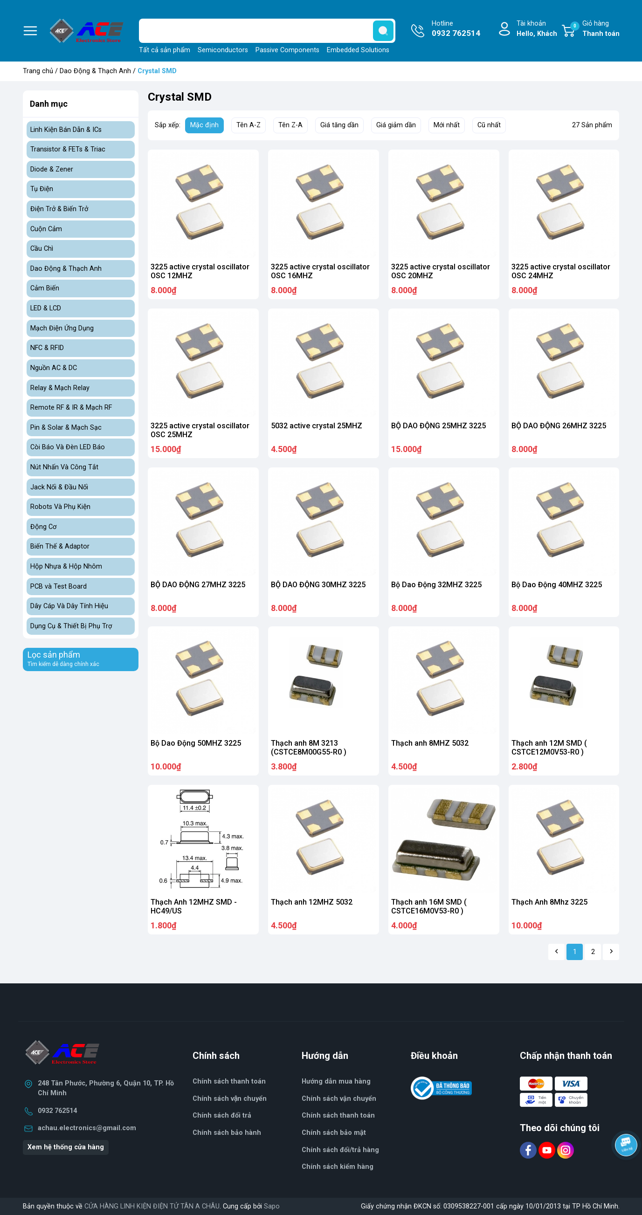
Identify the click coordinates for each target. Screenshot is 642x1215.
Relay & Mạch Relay (60, 388)
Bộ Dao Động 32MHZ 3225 (436, 584)
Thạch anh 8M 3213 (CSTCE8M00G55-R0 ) (308, 747)
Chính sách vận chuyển (339, 1099)
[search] (383, 31)
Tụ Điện (41, 189)
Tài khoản (537, 29)
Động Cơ (43, 527)
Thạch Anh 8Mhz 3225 (549, 902)
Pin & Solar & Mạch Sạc (66, 428)
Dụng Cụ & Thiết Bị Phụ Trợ (71, 626)
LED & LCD (45, 308)
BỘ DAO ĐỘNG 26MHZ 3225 (558, 425)
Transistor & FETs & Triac (67, 149)
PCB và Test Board (58, 586)
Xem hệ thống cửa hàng (66, 1147)
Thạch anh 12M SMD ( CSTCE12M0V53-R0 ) (549, 747)
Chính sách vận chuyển (230, 1099)
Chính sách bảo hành (227, 1133)
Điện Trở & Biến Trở (59, 209)
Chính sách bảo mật (334, 1133)
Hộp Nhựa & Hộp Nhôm (66, 566)
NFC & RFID (47, 348)
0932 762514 (57, 1111)
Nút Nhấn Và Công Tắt (64, 467)
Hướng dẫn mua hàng (336, 1081)
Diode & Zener (51, 169)
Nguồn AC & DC (53, 368)
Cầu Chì (41, 249)
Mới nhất (447, 125)
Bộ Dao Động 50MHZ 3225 (196, 743)
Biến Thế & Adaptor (60, 546)
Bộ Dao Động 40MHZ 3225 (556, 584)
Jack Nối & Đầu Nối (59, 487)
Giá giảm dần (396, 125)
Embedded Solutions (358, 50)
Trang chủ (38, 71)
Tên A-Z (248, 125)
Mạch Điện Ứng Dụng (62, 328)
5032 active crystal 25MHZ (316, 425)
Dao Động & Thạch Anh (95, 71)
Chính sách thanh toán (229, 1081)
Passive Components (287, 50)
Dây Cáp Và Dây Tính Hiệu (69, 606)
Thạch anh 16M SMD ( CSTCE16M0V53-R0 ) (429, 906)
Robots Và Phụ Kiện (60, 507)
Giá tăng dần (339, 125)
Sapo (272, 1206)
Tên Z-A (290, 125)
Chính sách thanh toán (338, 1115)
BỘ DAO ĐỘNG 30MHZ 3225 (318, 584)
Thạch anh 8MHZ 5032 (430, 743)
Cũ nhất (489, 125)
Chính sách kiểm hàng (337, 1167)
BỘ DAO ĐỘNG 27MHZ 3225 (198, 584)
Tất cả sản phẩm (164, 50)
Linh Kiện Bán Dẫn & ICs (66, 130)
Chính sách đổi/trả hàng (340, 1150)
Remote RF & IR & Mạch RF (71, 408)
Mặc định (204, 125)
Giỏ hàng (595, 29)
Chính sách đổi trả (222, 1115)
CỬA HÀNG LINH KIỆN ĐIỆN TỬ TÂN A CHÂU (152, 1206)
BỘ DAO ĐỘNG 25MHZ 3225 (438, 425)
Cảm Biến (44, 288)
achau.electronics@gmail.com (87, 1128)
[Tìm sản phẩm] (267, 31)
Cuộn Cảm (46, 229)
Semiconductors (223, 50)
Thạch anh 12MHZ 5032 (311, 902)
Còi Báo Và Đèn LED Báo (67, 447)
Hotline (456, 29)
